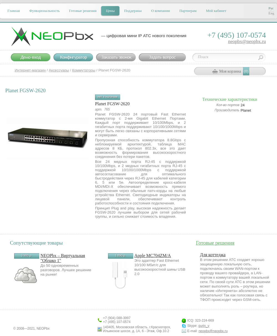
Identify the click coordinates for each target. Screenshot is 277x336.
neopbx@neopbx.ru (247, 41)
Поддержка (133, 11)
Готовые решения (82, 11)
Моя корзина (230, 71)
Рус (270, 8)
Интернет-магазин (30, 70)
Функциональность (44, 11)
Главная (13, 11)
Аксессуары (59, 70)
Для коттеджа (212, 254)
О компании (160, 11)
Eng (271, 13)
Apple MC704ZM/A (152, 255)
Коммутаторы (83, 70)
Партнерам (187, 11)
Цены (110, 11)
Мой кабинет (216, 11)
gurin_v (203, 326)
